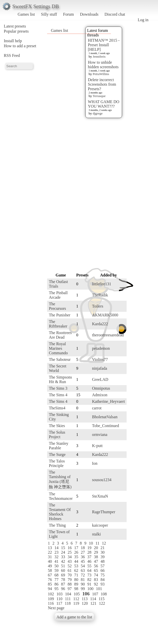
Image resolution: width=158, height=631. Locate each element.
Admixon (99, 395)
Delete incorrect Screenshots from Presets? (102, 84)
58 (50, 570)
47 (96, 561)
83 (96, 579)
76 (50, 579)
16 (70, 548)
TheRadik (100, 295)
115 (101, 599)
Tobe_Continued (105, 426)
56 (96, 566)
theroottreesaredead (108, 335)
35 (76, 557)
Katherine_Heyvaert (108, 401)
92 (96, 584)
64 (89, 570)
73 (89, 575)
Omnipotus (101, 388)
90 (83, 584)
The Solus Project (57, 434)
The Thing (57, 525)
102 (51, 594)
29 (96, 552)
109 (51, 599)
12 (104, 543)
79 (70, 579)
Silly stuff (49, 14)
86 (56, 584)
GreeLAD (100, 379)
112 (76, 599)
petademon (101, 348)
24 (63, 552)
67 (50, 575)
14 (56, 548)
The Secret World (57, 368)
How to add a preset (20, 46)
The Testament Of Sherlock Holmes (60, 512)
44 (76, 561)
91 (89, 584)
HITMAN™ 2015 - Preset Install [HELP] (104, 45)
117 (59, 603)
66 (103, 570)
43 (70, 561)
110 (59, 599)
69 (63, 575)
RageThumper (103, 512)
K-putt (97, 445)
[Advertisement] (90, 195)
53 (76, 566)
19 (89, 548)
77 (56, 579)
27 (83, 552)
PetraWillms (101, 74)
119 (76, 603)
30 (103, 552)
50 (56, 566)
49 (50, 566)
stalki (96, 534)
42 (63, 561)
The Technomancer (61, 496)
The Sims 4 (58, 395)
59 (56, 570)
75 (103, 575)
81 (83, 579)
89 (76, 584)
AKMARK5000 (105, 315)
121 (93, 603)
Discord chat (115, 14)
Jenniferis (99, 56)
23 (56, 552)
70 (70, 575)
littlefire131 (101, 284)
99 (83, 589)
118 (68, 603)
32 (56, 557)
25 (70, 552)
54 (83, 566)
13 (50, 548)
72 (83, 575)
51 (63, 566)
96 (63, 589)
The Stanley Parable (58, 445)
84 (103, 579)
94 (50, 589)
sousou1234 (101, 480)
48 (103, 561)
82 (89, 579)
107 (95, 594)
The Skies (57, 426)
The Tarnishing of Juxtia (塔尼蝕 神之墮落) (60, 479)
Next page (56, 608)
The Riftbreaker (58, 323)
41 (56, 561)
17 (76, 548)
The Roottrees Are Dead (60, 335)
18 (83, 548)
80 (76, 579)
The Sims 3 (58, 388)
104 (68, 594)
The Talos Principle (57, 463)
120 (85, 603)
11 (97, 543)
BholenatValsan (104, 417)
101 (99, 589)
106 (86, 593)
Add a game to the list (74, 617)
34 (70, 557)
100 (90, 589)
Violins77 (100, 359)
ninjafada (99, 368)
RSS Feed (12, 55)
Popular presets (16, 31)
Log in (143, 20)
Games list (26, 14)
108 (104, 594)
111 (68, 599)
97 (70, 589)
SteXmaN (100, 496)
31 (50, 557)
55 (89, 566)
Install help (13, 41)
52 (70, 566)
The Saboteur (60, 359)
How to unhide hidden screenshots (103, 64)
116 (51, 603)
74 (96, 575)
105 (77, 594)
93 (103, 584)
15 (63, 548)
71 (76, 575)
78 (63, 579)
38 (96, 557)
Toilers (97, 306)
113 (85, 599)
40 (50, 561)
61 (70, 570)
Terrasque (99, 96)
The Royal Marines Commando (58, 348)
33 (63, 557)
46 (89, 561)
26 (76, 552)
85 (50, 584)
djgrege (98, 113)
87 (63, 584)
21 (103, 548)
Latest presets (15, 26)
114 (93, 599)
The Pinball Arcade (58, 295)
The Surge (57, 454)
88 (70, 584)
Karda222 (100, 324)
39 (103, 557)
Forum (68, 14)
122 (102, 603)
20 (96, 548)
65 (96, 570)
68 (56, 575)
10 (91, 543)
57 (103, 566)
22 (50, 552)
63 (83, 570)
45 (83, 561)
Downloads (89, 14)
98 (76, 589)
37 (89, 557)
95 (56, 589)
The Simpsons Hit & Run (60, 379)
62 (76, 570)
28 (89, 552)
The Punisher (59, 315)
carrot (97, 408)
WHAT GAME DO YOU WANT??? (103, 104)
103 (59, 594)
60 (63, 570)
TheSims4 (57, 408)
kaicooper (100, 525)
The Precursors (57, 306)
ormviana (99, 434)
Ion (94, 463)
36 (83, 557)
